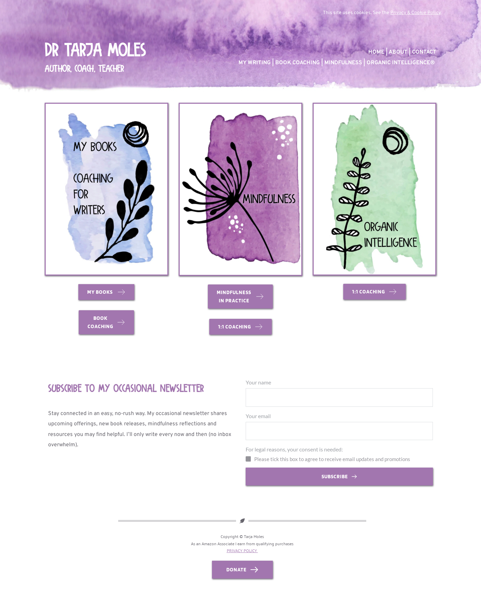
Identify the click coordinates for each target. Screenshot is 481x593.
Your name (258, 382)
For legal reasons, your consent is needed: (294, 451)
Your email (258, 417)
